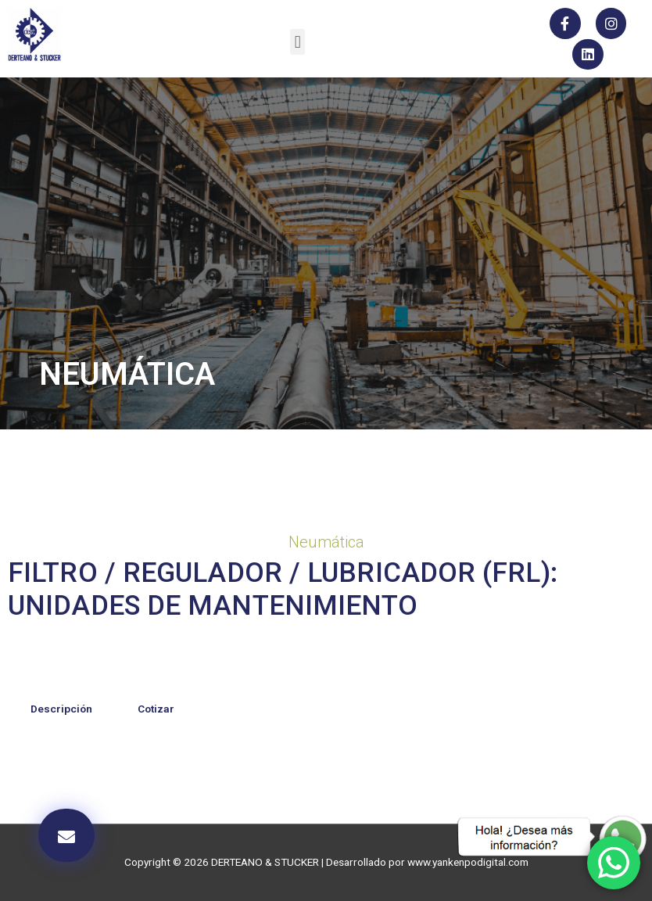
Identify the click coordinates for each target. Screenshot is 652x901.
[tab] (61, 709)
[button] (297, 42)
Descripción (61, 708)
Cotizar (156, 708)
